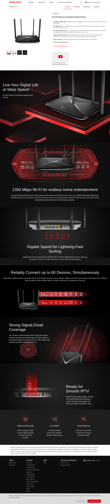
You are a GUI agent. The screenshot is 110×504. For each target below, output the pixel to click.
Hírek (44, 462)
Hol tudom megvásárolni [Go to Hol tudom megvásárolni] (65, 2)
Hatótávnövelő (30, 467)
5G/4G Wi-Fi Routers (32, 481)
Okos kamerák (30, 486)
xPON (27, 488)
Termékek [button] (31, 2)
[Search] (81, 2)
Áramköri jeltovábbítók (32, 469)
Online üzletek (65, 462)
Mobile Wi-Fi (29, 484)
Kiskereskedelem (65, 465)
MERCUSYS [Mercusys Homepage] (15, 2)
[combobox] (58, 14)
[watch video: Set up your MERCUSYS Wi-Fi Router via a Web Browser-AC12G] (60, 56)
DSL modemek (30, 479)
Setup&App (77, 6)
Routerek (11, 6)
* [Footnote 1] (10, 447)
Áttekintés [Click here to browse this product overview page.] (67, 6)
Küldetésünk (12, 462)
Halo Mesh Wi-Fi (31, 465)
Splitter (28, 491)
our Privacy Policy (14, 497)
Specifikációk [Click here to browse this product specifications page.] (86, 6)
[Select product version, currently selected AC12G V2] (58, 14)
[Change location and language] (93, 2)
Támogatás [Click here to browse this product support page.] (96, 6)
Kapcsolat (12, 465)
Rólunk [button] (51, 2)
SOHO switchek (30, 474)
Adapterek (29, 472)
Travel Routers (30, 477)
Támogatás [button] (41, 2)
